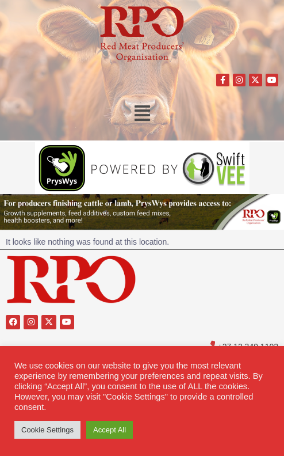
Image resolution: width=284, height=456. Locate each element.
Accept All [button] (109, 429)
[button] (142, 113)
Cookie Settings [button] (47, 429)
